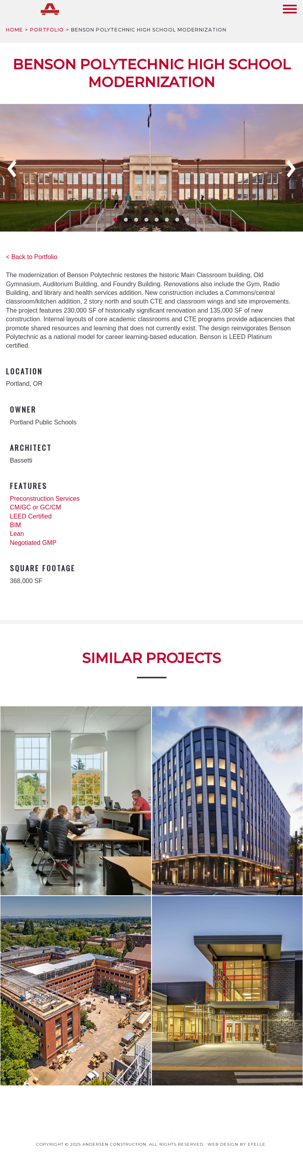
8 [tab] (187, 220)
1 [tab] (116, 220)
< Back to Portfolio (31, 257)
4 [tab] (146, 220)
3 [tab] (136, 220)
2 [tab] (126, 220)
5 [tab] (157, 220)
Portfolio (47, 30)
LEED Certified (31, 516)
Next (291, 169)
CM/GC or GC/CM (35, 507)
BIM (15, 525)
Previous (11, 169)
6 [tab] (167, 220)
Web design (223, 1144)
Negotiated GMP (33, 542)
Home (14, 30)
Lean (17, 533)
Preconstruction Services (45, 498)
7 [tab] (177, 220)
